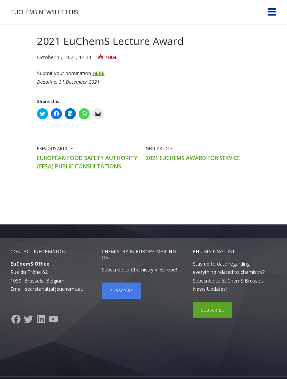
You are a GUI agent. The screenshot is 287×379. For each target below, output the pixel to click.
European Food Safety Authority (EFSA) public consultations (87, 162)
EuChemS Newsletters (44, 12)
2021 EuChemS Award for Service (193, 158)
